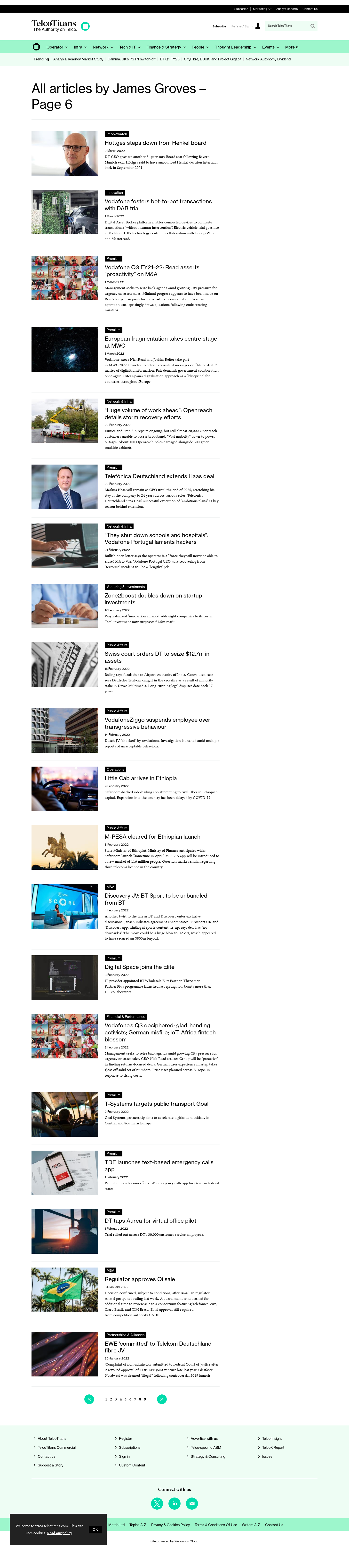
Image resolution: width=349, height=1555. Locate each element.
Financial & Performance (126, 1017)
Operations (115, 769)
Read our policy (59, 1533)
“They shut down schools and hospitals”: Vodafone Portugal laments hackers (156, 539)
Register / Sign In (242, 26)
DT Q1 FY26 (170, 59)
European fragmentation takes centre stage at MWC (161, 342)
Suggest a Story (50, 1465)
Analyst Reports (287, 9)
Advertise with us (204, 1438)
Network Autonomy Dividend (268, 59)
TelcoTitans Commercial (57, 1447)
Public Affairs (117, 645)
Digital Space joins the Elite (139, 966)
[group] (290, 46)
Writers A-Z (251, 1525)
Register (125, 1438)
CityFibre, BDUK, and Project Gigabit (212, 59)
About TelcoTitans (52, 1438)
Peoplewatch (117, 134)
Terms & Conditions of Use (216, 1525)
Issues (267, 1456)
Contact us (46, 1456)
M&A (110, 887)
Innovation (115, 192)
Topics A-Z (137, 1525)
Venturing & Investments (126, 587)
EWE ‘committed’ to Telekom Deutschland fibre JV (158, 1347)
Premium (113, 258)
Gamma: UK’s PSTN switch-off (132, 59)
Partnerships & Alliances (125, 1335)
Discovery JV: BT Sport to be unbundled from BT (156, 899)
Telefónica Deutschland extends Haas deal (159, 476)
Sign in (124, 1456)
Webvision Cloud (186, 1541)
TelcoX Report (273, 1447)
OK (95, 1529)
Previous (89, 1399)
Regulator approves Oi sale (140, 1279)
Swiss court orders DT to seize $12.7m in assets (157, 657)
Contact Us (309, 9)
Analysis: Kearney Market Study (78, 59)
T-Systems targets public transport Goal (156, 1103)
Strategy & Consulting (208, 1456)
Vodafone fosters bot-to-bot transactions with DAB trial (158, 205)
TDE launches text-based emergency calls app (159, 1166)
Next (162, 1399)
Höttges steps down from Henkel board (155, 142)
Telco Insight (272, 1438)
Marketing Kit (262, 9)
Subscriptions (129, 1447)
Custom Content (132, 1465)
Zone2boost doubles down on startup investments (153, 599)
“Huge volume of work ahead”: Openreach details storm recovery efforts (158, 414)
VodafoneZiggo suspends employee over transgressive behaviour (157, 723)
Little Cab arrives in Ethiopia (141, 778)
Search (313, 26)
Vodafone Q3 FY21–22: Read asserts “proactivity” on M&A (152, 271)
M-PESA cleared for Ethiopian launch (152, 836)
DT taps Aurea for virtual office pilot (150, 1220)
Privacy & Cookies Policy (170, 1525)
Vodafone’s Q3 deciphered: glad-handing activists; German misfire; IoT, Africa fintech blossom (160, 1032)
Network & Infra (119, 401)
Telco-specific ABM (206, 1447)
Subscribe (241, 9)
